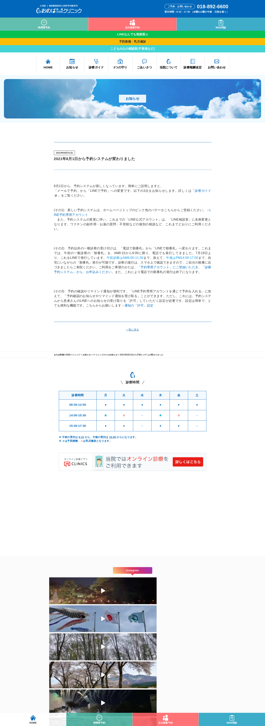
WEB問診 (221, 24)
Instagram (173, 651)
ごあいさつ (144, 64)
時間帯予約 (44, 24)
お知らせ (72, 64)
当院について (169, 64)
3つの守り (120, 64)
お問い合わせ (217, 64)
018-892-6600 (136, 674)
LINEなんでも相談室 (131, 34)
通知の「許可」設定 (139, 305)
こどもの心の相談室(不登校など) (132, 48)
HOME (48, 64)
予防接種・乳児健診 (132, 41)
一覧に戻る (132, 329)
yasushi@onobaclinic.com (132, 683)
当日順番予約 (132, 24)
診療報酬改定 (193, 64)
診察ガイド (96, 64)
